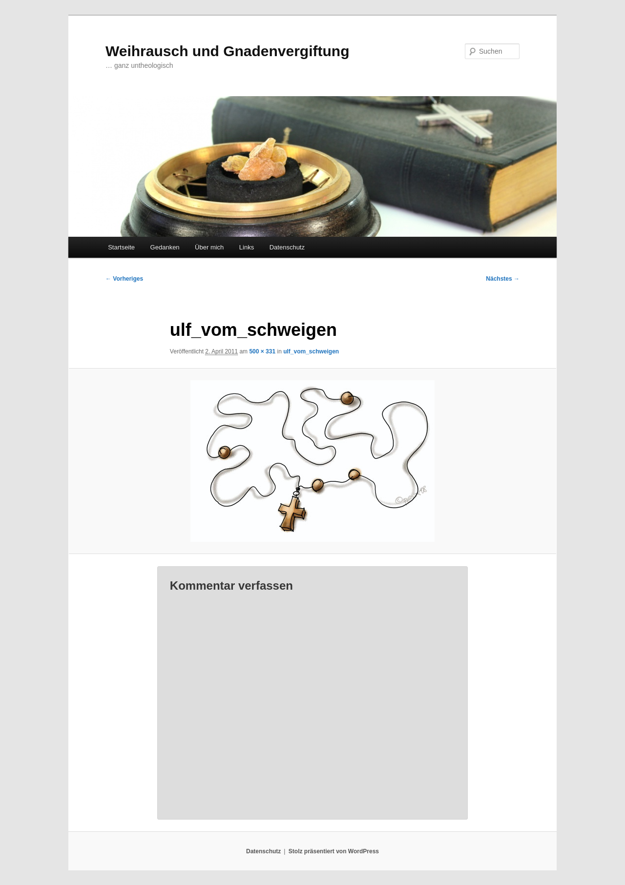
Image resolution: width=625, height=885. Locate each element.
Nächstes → (503, 278)
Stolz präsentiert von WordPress (334, 851)
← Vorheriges (124, 278)
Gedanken (165, 247)
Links (246, 247)
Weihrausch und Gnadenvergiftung (227, 51)
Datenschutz (287, 247)
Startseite (121, 247)
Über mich (209, 247)
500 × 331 (262, 351)
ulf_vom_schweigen (311, 351)
